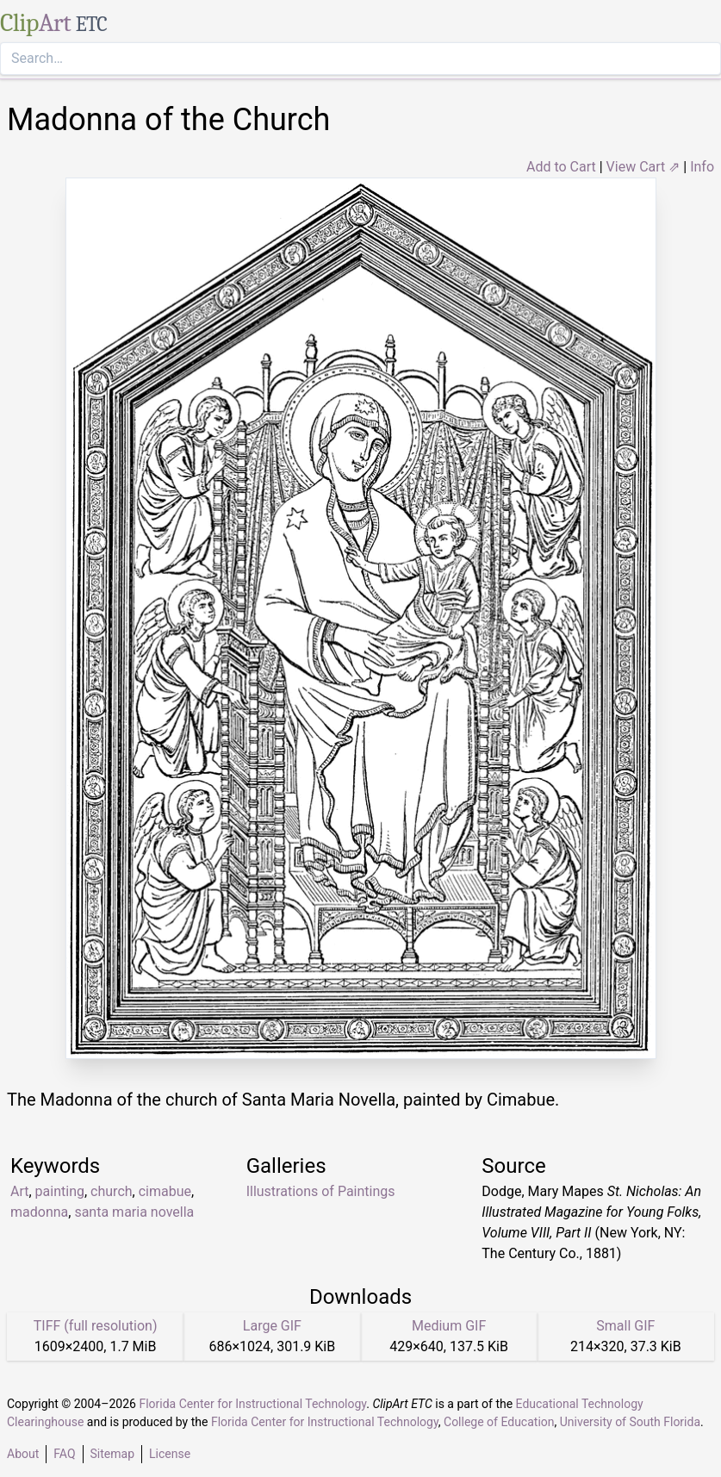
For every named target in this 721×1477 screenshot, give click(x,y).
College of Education (499, 1422)
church (111, 1191)
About (23, 1454)
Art (19, 1191)
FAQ (64, 1454)
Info (702, 167)
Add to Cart (561, 167)
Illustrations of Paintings (320, 1191)
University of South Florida (630, 1422)
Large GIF (272, 1326)
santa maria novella (134, 1212)
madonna (39, 1212)
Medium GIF (449, 1326)
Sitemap (112, 1454)
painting (59, 1191)
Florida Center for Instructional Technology (252, 1404)
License (169, 1454)
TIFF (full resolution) (96, 1326)
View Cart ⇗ (643, 167)
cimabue (165, 1191)
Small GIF (625, 1326)
